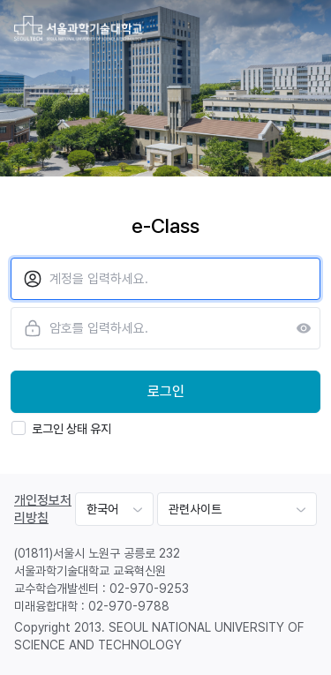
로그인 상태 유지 (61, 428)
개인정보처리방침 (42, 509)
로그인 (165, 391)
